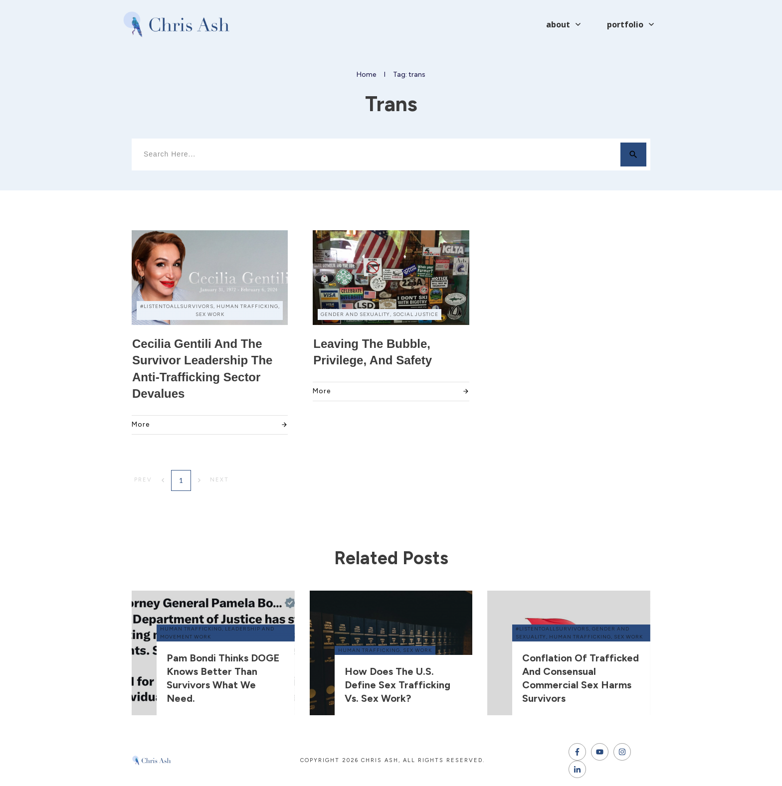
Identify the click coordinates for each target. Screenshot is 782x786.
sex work (417, 650)
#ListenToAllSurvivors (552, 629)
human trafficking (191, 629)
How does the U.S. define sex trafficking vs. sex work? (397, 684)
